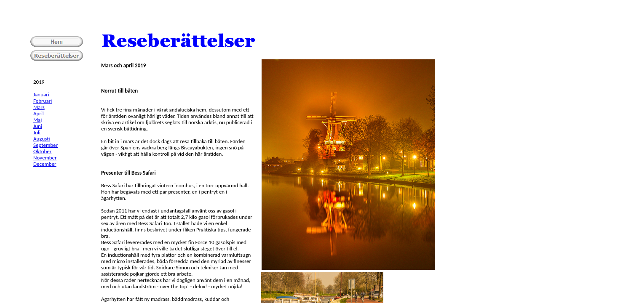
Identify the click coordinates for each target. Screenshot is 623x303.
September (45, 145)
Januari (41, 94)
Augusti (41, 139)
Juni (37, 126)
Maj (37, 120)
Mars (39, 107)
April (38, 113)
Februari (42, 101)
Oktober (42, 151)
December (44, 164)
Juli (36, 132)
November (45, 157)
